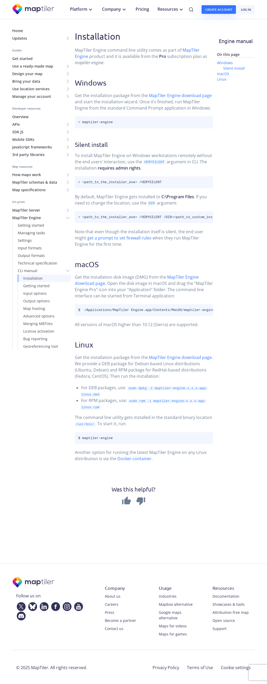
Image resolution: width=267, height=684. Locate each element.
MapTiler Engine (26, 217)
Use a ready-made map (32, 66)
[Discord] (20, 614)
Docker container (134, 458)
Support (220, 627)
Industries (168, 595)
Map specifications (29, 189)
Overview (20, 116)
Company (114, 9)
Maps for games (173, 633)
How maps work (26, 174)
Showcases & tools (229, 603)
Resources (170, 9)
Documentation (226, 595)
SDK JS (17, 131)
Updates (19, 38)
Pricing (142, 9)
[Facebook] (54, 604)
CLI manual (27, 270)
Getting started (31, 225)
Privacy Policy (166, 666)
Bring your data (26, 81)
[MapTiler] (33, 9)
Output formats (31, 255)
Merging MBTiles (38, 323)
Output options (36, 300)
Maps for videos (173, 624)
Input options (35, 293)
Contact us (114, 627)
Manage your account (31, 96)
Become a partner (120, 619)
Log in (246, 9)
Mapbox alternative (176, 603)
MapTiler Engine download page (180, 95)
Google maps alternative (170, 614)
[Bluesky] (31, 604)
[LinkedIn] (43, 604)
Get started (22, 58)
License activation (38, 331)
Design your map (27, 73)
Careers (111, 603)
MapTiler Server (26, 210)
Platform (82, 9)
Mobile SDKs (23, 139)
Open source (224, 619)
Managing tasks (31, 232)
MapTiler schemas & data (34, 182)
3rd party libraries (28, 154)
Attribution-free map (231, 611)
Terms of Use (200, 666)
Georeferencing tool (40, 346)
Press (109, 611)
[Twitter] (20, 604)
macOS (87, 264)
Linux (84, 344)
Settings (25, 240)
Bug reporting (35, 338)
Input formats (30, 247)
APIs (16, 124)
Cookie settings (236, 666)
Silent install (234, 68)
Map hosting (34, 308)
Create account (218, 9)
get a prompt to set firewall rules (119, 238)
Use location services (31, 88)
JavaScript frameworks (32, 147)
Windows (90, 82)
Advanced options (38, 316)
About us (112, 595)
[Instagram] (66, 604)
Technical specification (37, 263)
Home (17, 30)
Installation (33, 278)
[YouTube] (77, 604)
